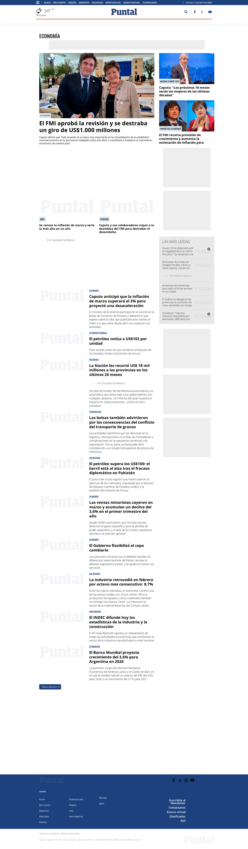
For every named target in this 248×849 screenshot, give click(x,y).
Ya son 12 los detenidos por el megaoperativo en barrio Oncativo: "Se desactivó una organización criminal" (177, 252)
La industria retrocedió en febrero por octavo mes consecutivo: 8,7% (121, 582)
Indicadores (95, 611)
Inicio (47, 3)
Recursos (94, 359)
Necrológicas (76, 816)
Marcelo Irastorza (182, 275)
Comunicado (95, 411)
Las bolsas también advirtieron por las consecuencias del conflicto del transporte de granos (121, 422)
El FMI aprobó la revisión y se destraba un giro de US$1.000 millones (93, 126)
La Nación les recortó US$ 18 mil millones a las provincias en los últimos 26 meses (119, 370)
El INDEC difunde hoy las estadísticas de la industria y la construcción (118, 622)
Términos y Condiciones (49, 833)
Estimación (94, 646)
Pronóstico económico (170, 129)
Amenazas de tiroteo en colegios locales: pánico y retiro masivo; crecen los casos (176, 266)
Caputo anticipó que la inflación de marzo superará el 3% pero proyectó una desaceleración (119, 301)
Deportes (84, 3)
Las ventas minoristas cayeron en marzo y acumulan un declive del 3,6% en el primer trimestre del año (121, 509)
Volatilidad (94, 458)
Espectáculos (113, 3)
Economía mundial (98, 333)
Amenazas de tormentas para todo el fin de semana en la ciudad (177, 288)
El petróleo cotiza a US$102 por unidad (118, 341)
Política (43, 822)
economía (94, 290)
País (71, 810)
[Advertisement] (129, 168)
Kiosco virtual (131, 3)
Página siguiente (49, 686)
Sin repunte (94, 574)
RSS (183, 821)
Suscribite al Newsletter (177, 801)
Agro (101, 803)
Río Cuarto (59, 3)
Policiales (97, 3)
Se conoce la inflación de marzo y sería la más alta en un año (66, 227)
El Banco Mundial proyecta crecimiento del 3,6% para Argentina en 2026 (114, 657)
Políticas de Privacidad (70, 833)
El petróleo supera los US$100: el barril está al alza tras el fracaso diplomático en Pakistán (119, 468)
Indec (42, 219)
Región (72, 3)
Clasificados (150, 3)
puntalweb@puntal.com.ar (130, 839)
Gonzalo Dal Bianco (63, 240)
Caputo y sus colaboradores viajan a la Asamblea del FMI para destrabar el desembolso (126, 228)
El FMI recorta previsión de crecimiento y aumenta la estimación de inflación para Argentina (181, 140)
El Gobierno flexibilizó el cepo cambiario (116, 548)
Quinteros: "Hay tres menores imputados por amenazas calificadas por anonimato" (176, 317)
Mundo (103, 797)
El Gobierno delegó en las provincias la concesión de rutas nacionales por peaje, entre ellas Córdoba (177, 304)
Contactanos (177, 807)
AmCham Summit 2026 (169, 81)
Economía (45, 116)
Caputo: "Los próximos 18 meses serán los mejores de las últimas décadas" (184, 91)
